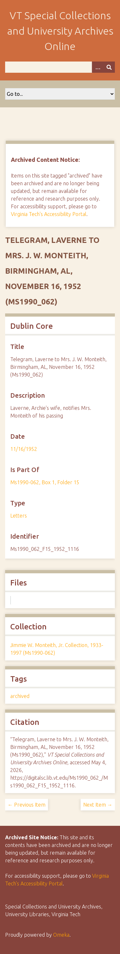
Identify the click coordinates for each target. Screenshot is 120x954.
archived (19, 696)
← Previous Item (26, 805)
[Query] (60, 67)
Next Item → (97, 805)
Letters (18, 515)
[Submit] (109, 67)
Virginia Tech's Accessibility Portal (48, 214)
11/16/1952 (23, 449)
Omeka (61, 935)
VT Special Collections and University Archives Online (60, 31)
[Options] (97, 67)
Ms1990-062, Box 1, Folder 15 (44, 482)
